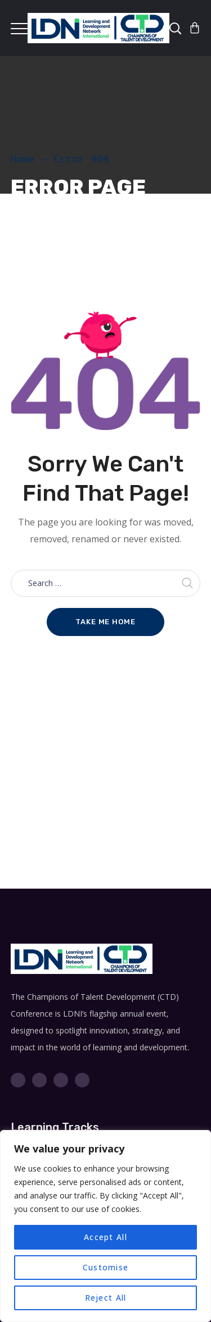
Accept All (105, 1237)
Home (23, 158)
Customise (105, 1267)
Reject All (106, 1297)
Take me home (105, 621)
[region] (105, 1226)
